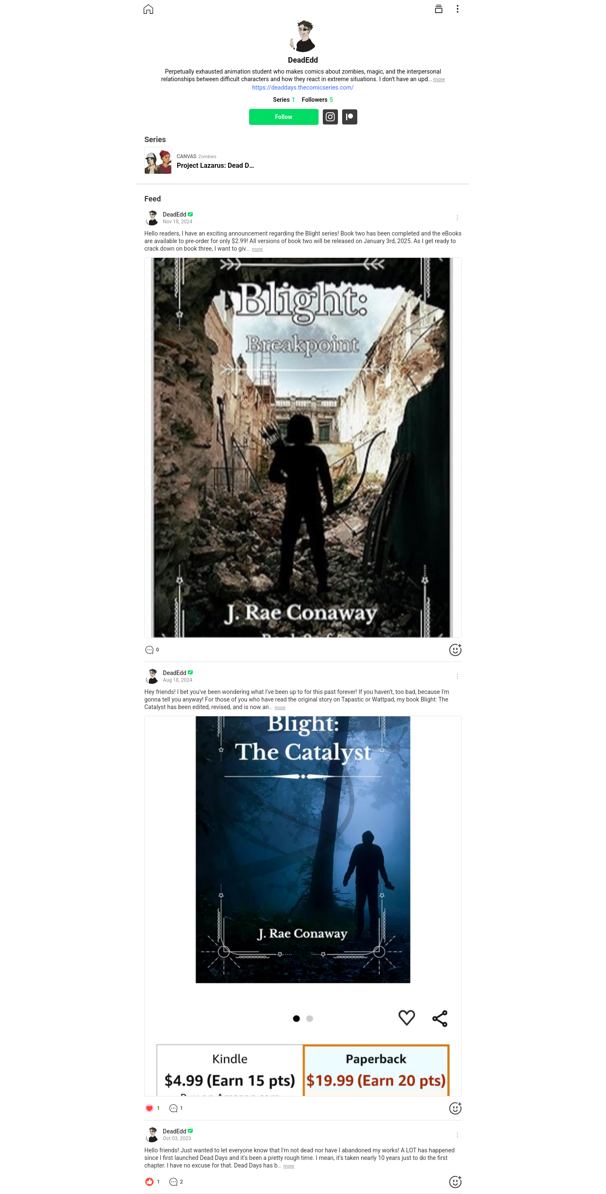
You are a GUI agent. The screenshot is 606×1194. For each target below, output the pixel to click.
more (257, 249)
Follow (283, 117)
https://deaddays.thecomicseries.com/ (303, 87)
